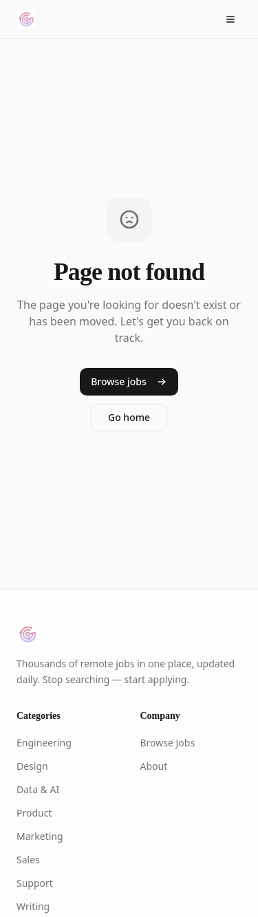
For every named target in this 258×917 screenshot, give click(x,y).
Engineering (44, 742)
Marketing (40, 836)
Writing (33, 906)
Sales (28, 859)
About (154, 766)
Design (32, 766)
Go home (129, 417)
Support (35, 882)
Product (34, 812)
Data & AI (38, 789)
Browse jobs (129, 381)
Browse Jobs (167, 742)
